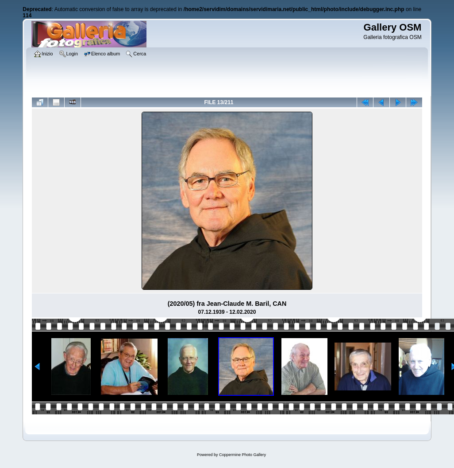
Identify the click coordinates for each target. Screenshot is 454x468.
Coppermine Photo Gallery (242, 454)
